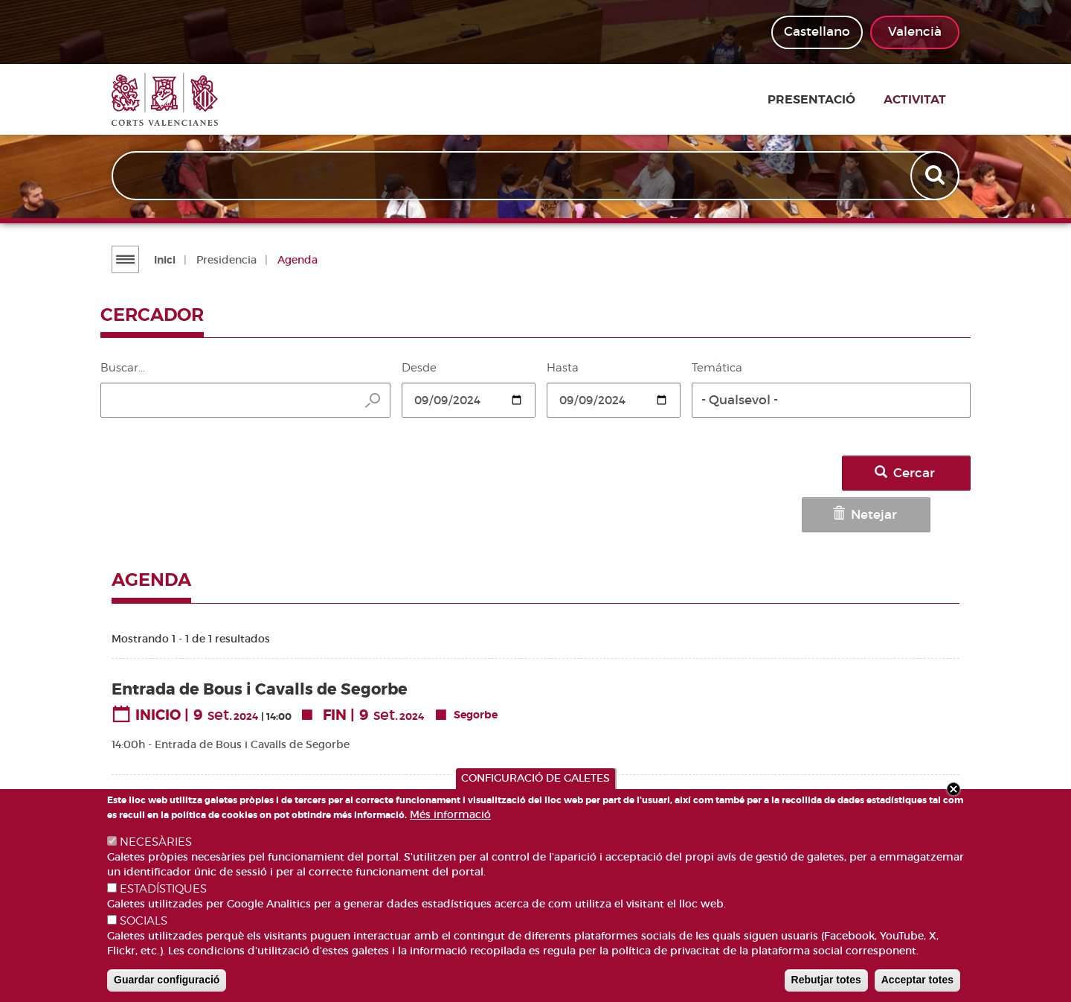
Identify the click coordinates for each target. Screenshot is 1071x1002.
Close (953, 789)
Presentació (835, 99)
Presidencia (224, 260)
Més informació (450, 814)
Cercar (920, 473)
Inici (162, 260)
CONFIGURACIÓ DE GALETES (535, 778)
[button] (831, 400)
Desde (419, 367)
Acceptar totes (917, 980)
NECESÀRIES (156, 842)
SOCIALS (143, 921)
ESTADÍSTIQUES (163, 889)
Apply (935, 177)
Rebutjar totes (826, 980)
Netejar (812, 473)
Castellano (817, 31)
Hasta (563, 367)
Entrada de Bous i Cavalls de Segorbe (260, 641)
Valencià (915, 31)
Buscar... (122, 367)
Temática (717, 367)
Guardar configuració (166, 980)
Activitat (928, 99)
